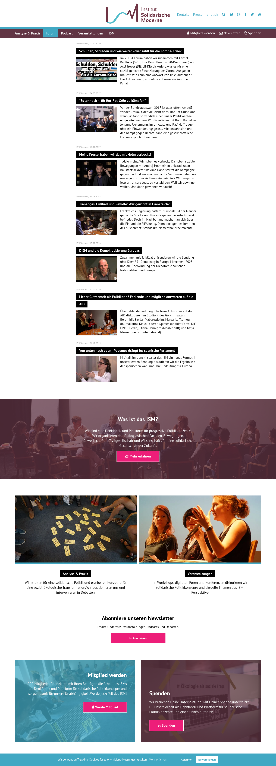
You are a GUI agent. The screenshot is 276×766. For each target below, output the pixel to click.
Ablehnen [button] (186, 759)
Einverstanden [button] (207, 759)
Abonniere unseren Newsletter (138, 618)
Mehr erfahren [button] (158, 759)
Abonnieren (138, 638)
